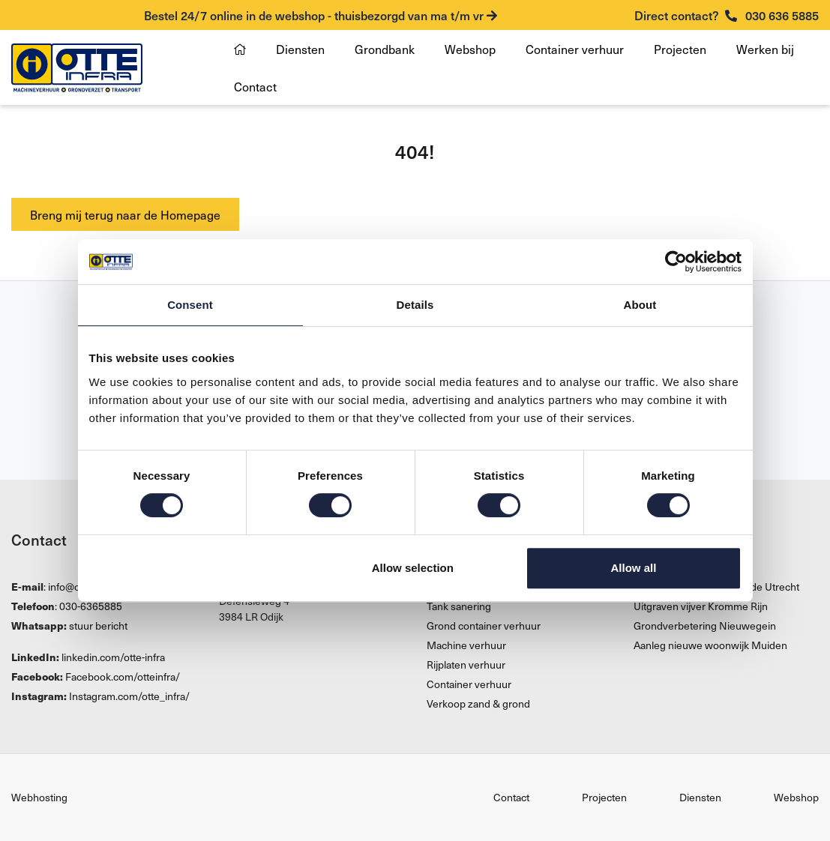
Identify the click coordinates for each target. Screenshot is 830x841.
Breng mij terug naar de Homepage (125, 214)
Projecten (680, 49)
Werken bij (765, 49)
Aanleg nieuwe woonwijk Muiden (710, 645)
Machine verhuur (466, 645)
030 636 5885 (726, 15)
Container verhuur (575, 49)
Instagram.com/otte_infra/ (129, 696)
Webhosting (39, 797)
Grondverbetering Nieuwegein (705, 625)
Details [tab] (415, 304)
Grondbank (385, 49)
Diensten (300, 49)
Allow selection (413, 567)
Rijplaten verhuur (466, 664)
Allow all (634, 567)
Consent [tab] (190, 304)
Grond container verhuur (484, 625)
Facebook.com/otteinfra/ (122, 676)
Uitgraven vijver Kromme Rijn (701, 606)
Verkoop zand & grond (478, 703)
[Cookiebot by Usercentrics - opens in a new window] (676, 261)
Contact (255, 86)
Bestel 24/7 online (320, 15)
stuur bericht (98, 625)
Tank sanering (459, 606)
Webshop (470, 49)
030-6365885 (90, 606)
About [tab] (640, 304)
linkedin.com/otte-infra (113, 657)
